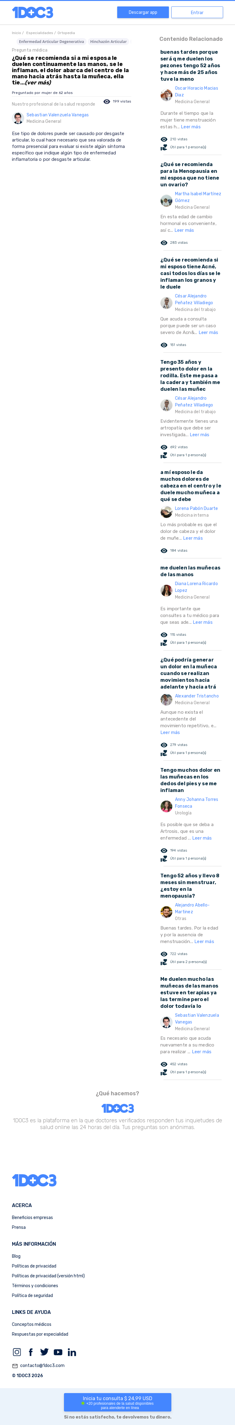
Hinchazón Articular (108, 41)
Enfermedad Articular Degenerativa (51, 41)
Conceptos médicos (31, 1324)
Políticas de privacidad (34, 1266)
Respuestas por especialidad (40, 1334)
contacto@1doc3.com (38, 1366)
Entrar (197, 12)
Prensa (19, 1227)
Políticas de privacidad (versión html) (48, 1276)
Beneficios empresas (32, 1217)
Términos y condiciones (35, 1285)
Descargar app (143, 12)
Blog (16, 1256)
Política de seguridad (32, 1295)
